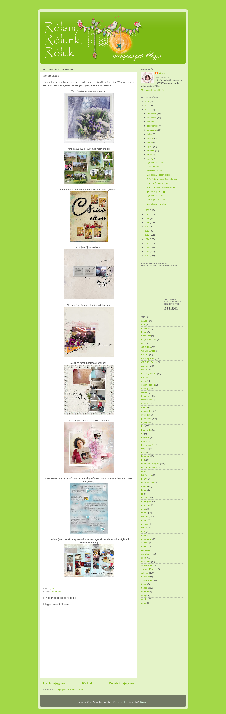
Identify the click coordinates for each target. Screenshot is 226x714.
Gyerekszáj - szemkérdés (158, 175)
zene (143, 603)
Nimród (144, 528)
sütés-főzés (146, 565)
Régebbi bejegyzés (121, 683)
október (151, 122)
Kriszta (144, 486)
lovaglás (145, 497)
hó (142, 434)
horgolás (145, 437)
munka (144, 513)
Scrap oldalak (153, 166)
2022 (147, 110)
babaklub (145, 328)
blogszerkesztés (148, 339)
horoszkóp (146, 441)
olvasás (144, 543)
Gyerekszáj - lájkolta (156, 204)
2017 (147, 227)
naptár (144, 520)
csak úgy (145, 366)
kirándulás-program (150, 464)
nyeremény (146, 539)
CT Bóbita (146, 347)
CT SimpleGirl (147, 358)
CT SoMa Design (149, 362)
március (151, 150)
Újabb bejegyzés (54, 683)
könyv (144, 479)
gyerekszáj (146, 418)
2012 (147, 247)
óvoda (144, 546)
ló (142, 494)
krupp (144, 490)
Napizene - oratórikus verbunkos (162, 187)
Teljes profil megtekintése (153, 90)
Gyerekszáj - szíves (156, 162)
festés (144, 392)
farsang (144, 388)
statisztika (146, 561)
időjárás (145, 449)
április (150, 146)
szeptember (153, 126)
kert (143, 460)
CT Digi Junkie (148, 351)
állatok (144, 321)
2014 (147, 239)
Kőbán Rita (146, 475)
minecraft (145, 505)
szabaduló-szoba (149, 569)
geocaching (146, 411)
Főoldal (87, 683)
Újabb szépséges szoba (158, 183)
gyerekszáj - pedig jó (156, 191)
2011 (147, 251)
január (150, 159)
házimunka (146, 430)
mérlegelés (146, 501)
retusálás (145, 550)
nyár (143, 531)
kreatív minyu (147, 482)
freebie (144, 407)
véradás (145, 591)
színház (145, 573)
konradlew (122, 702)
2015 (147, 235)
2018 (147, 222)
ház (143, 426)
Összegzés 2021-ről (156, 199)
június (150, 138)
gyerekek (145, 415)
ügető (144, 584)
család (144, 370)
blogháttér (146, 336)
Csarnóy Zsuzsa (149, 373)
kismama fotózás (149, 467)
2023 (147, 106)
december (152, 113)
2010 (147, 255)
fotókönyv (145, 396)
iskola (144, 452)
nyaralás (145, 535)
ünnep (144, 588)
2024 (147, 101)
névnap (144, 524)
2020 (147, 214)
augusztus (152, 130)
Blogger (144, 702)
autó (143, 324)
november (152, 117)
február (150, 155)
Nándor (144, 516)
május (150, 142)
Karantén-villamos (155, 171)
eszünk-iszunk (148, 385)
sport (143, 558)
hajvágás (145, 422)
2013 (147, 243)
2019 (147, 218)
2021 (147, 210)
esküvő (144, 381)
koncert (144, 471)
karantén (145, 456)
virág (143, 595)
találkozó (145, 576)
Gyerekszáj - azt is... (156, 195)
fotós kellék (146, 400)
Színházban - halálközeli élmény (162, 179)
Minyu (162, 73)
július (150, 134)
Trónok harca (147, 580)
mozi (143, 509)
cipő (143, 343)
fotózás (144, 403)
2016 (147, 231)
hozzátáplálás (147, 445)
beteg (144, 332)
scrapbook (56, 591)
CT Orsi (144, 354)
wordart (144, 599)
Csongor (145, 377)
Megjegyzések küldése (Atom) (70, 690)
